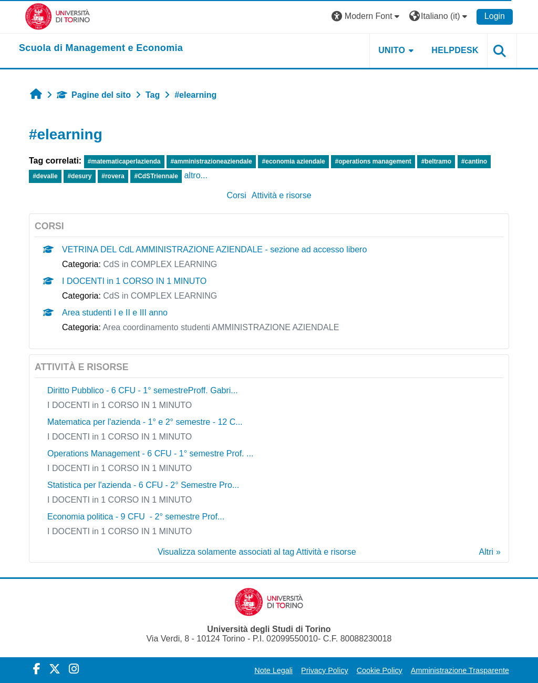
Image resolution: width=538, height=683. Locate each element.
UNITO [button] (391, 50)
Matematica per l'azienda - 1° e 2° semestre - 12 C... (145, 421)
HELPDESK (455, 50)
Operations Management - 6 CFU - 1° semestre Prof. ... (150, 453)
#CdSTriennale (156, 176)
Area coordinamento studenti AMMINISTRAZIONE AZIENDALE (220, 327)
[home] (101, 48)
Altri (486, 551)
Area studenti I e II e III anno (115, 312)
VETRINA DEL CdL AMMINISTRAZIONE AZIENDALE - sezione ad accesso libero (214, 249)
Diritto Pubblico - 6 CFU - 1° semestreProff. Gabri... (142, 390)
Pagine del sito (94, 94)
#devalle (45, 176)
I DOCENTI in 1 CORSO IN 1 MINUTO (134, 281)
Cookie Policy (379, 670)
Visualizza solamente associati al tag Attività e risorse (257, 551)
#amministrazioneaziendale (211, 161)
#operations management (373, 161)
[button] (367, 16)
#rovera (112, 176)
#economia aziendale (293, 161)
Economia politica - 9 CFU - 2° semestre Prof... (135, 516)
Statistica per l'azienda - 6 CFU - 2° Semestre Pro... (143, 485)
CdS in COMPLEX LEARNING (160, 264)
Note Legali (273, 670)
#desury (79, 176)
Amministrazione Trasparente (460, 670)
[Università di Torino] (57, 16)
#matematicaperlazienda (124, 161)
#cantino (474, 161)
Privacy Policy (324, 670)
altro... (195, 175)
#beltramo (436, 161)
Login (494, 16)
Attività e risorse (282, 195)
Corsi (236, 195)
